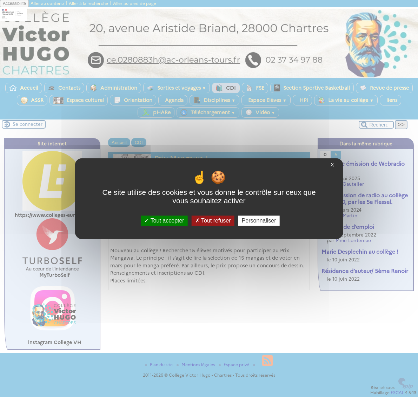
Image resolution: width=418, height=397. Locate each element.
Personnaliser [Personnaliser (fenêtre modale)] (259, 221)
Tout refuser (213, 221)
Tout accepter (164, 221)
